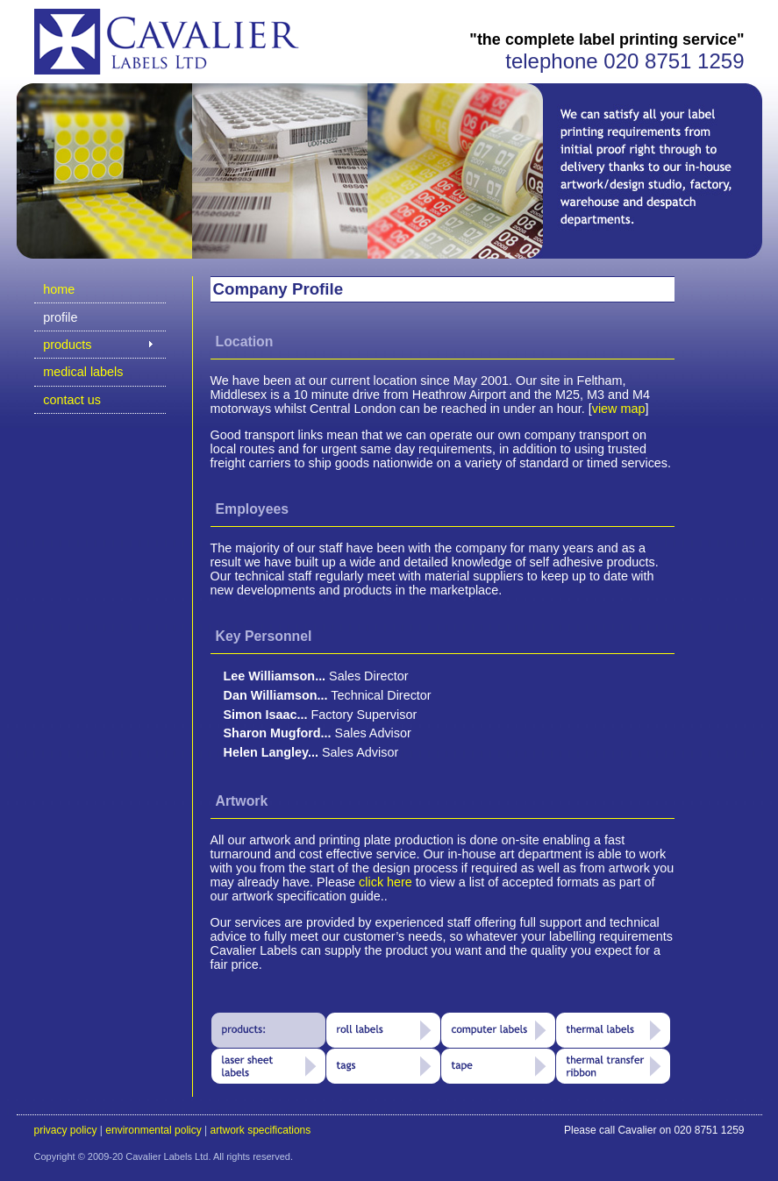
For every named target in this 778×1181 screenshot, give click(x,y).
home (59, 289)
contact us (72, 400)
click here (385, 882)
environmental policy (153, 1130)
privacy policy (65, 1130)
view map (619, 409)
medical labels (83, 372)
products (67, 345)
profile (60, 317)
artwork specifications (261, 1130)
